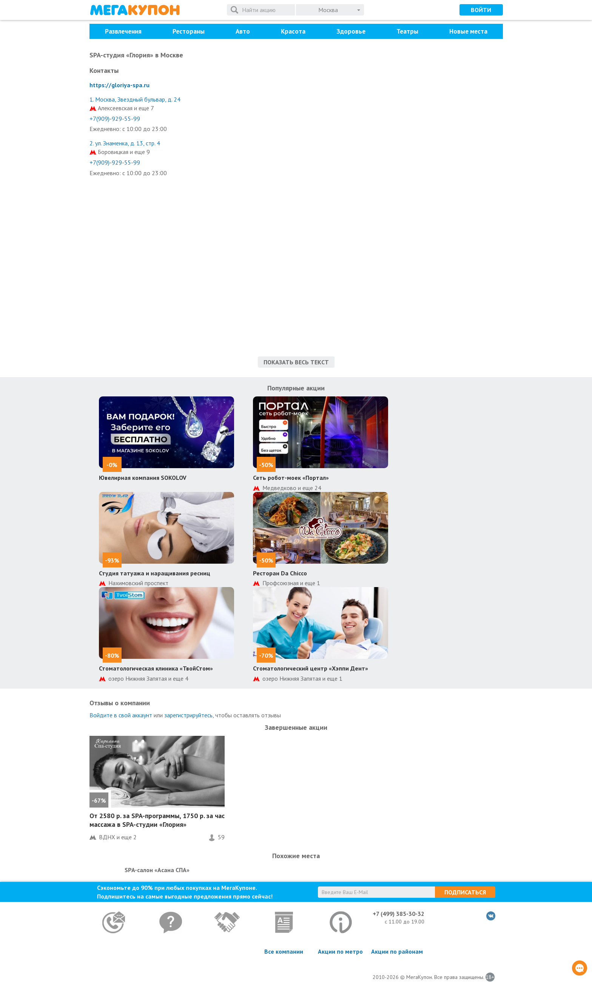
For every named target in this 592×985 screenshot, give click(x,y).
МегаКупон (134, 10)
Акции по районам (397, 951)
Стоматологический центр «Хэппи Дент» (310, 668)
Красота (293, 31)
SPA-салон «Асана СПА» (157, 870)
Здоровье (350, 31)
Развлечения (123, 31)
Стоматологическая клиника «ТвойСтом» (156, 668)
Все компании (283, 951)
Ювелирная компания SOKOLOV (143, 477)
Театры (407, 31)
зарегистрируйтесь (188, 715)
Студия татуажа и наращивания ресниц (154, 573)
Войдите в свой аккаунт (120, 715)
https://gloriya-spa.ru (119, 85)
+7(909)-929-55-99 (114, 118)
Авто (243, 31)
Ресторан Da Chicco (280, 573)
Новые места (468, 31)
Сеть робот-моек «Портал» (291, 477)
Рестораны (189, 31)
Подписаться (465, 892)
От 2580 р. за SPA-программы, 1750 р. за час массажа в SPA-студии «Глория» (157, 820)
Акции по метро (340, 951)
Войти (481, 10)
